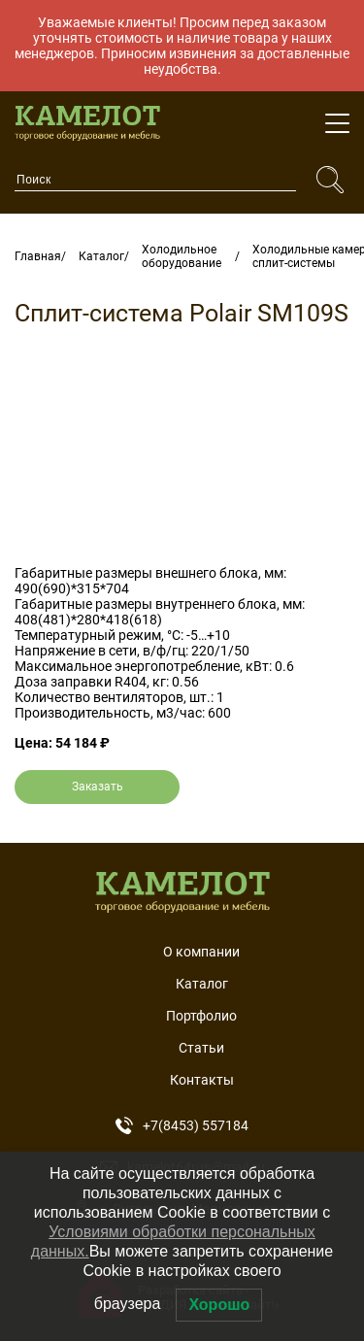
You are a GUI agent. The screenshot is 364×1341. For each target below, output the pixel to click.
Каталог (101, 256)
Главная (38, 256)
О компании (201, 951)
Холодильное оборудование (181, 256)
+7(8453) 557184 (182, 1125)
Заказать (97, 786)
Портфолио (201, 1015)
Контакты (202, 1080)
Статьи (201, 1048)
